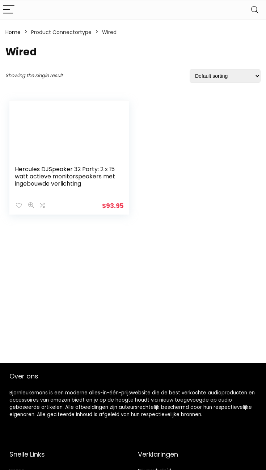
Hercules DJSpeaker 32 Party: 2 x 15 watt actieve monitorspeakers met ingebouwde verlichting (65, 176)
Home (13, 32)
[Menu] (8, 10)
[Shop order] (225, 76)
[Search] (254, 10)
